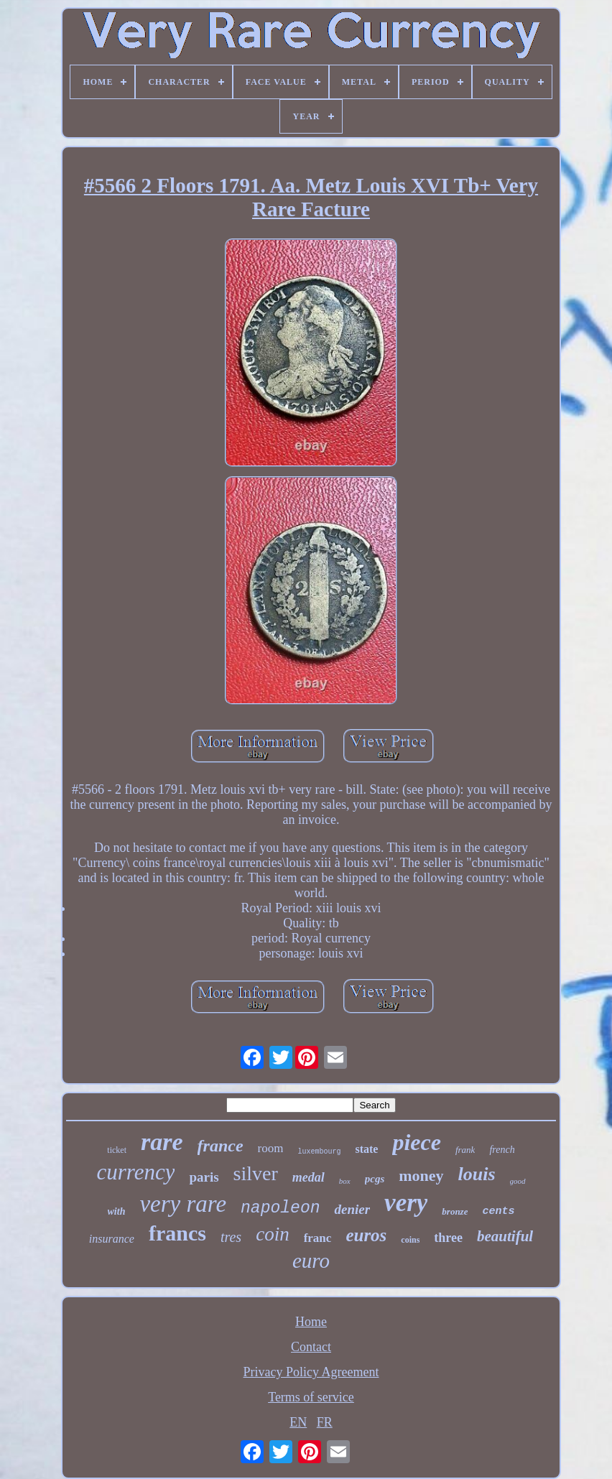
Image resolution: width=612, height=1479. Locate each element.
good (518, 1181)
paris (203, 1176)
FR (325, 1422)
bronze (455, 1211)
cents (498, 1211)
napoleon (280, 1208)
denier (352, 1209)
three (448, 1237)
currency (135, 1171)
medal (308, 1177)
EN (298, 1422)
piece (416, 1142)
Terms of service (311, 1397)
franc (318, 1238)
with (117, 1211)
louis (477, 1174)
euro (311, 1260)
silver (255, 1173)
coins (410, 1240)
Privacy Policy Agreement (311, 1372)
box (345, 1181)
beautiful (505, 1236)
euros (366, 1235)
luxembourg (318, 1152)
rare (162, 1141)
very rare (182, 1204)
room (271, 1148)
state (366, 1149)
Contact (311, 1347)
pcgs (375, 1178)
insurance (111, 1239)
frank (465, 1149)
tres (231, 1237)
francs (177, 1233)
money (421, 1175)
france (221, 1145)
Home (311, 1322)
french (501, 1149)
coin (272, 1234)
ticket (116, 1150)
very (405, 1203)
